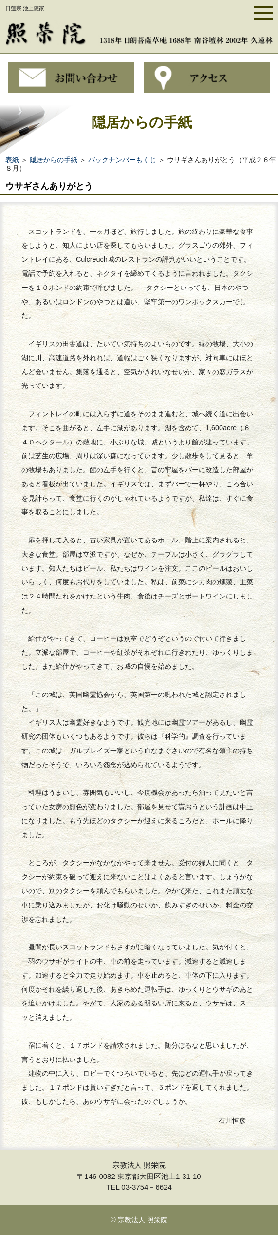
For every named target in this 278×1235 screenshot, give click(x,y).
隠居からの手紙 (53, 160)
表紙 (12, 160)
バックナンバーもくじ (122, 160)
